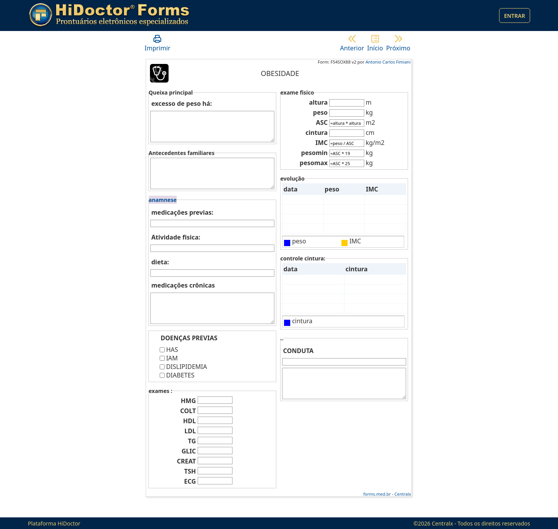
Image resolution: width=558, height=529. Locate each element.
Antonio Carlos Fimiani (387, 62)
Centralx (402, 494)
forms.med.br (377, 494)
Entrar (514, 15)
